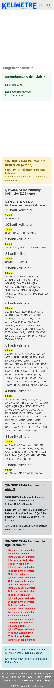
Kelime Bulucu (9, 673)
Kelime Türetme (43, 677)
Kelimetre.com (35, 686)
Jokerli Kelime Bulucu (30, 673)
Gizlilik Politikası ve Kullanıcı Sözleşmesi (22, 680)
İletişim (48, 680)
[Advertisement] (27, 37)
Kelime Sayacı (25, 677)
